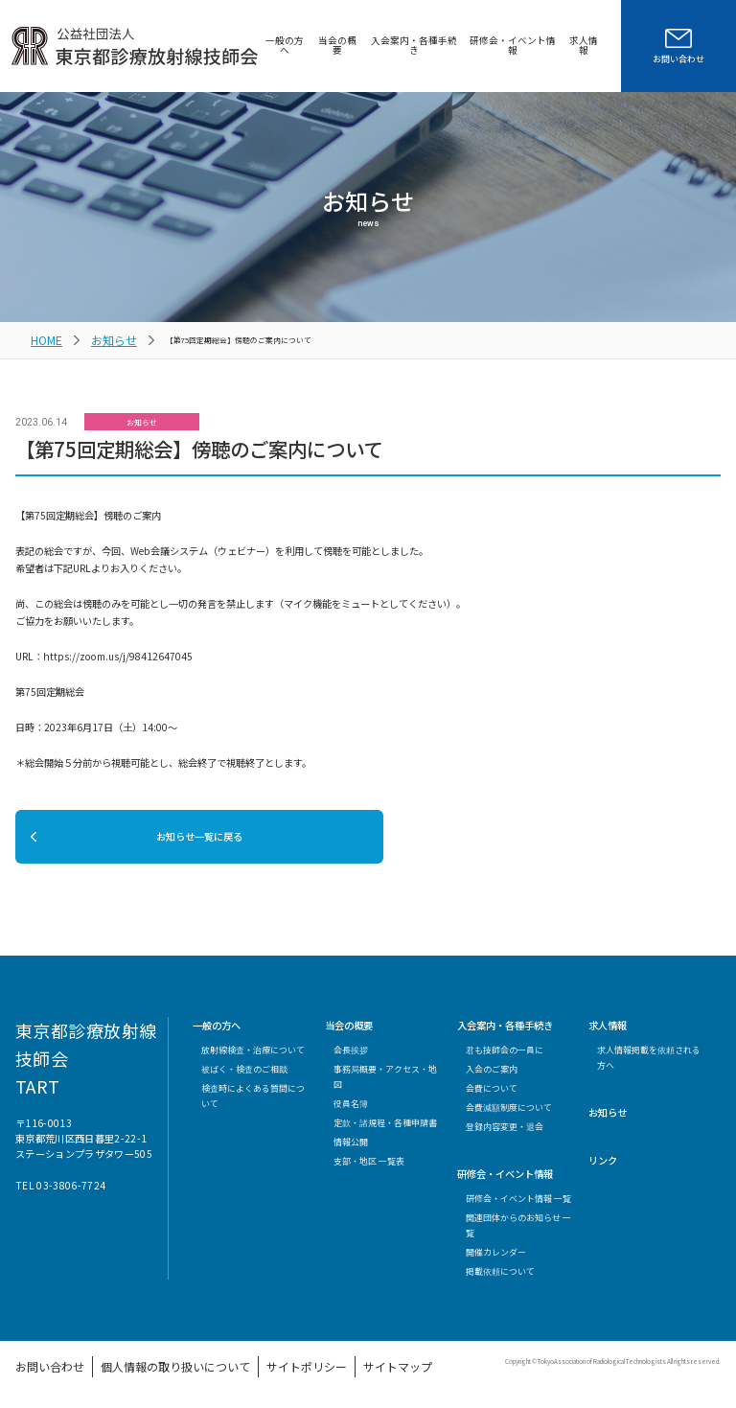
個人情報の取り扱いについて (127, 1370)
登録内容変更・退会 (504, 1134)
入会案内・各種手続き (404, 45)
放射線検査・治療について (253, 1057)
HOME (42, 336)
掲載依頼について (500, 1279)
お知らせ (96, 336)
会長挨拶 (351, 1057)
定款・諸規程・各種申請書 (385, 1130)
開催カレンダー (496, 1260)
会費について (492, 1096)
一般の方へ (269, 45)
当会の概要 (325, 45)
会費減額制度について (509, 1115)
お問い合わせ (38, 1370)
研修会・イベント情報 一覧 (518, 1206)
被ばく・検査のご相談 (244, 1077)
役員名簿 (351, 1111)
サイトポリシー (220, 1370)
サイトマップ (287, 1370)
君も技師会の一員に (504, 1057)
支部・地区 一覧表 (369, 1170)
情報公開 (351, 1149)
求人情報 (583, 45)
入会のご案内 (492, 1077)
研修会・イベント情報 (508, 45)
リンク (602, 1169)
